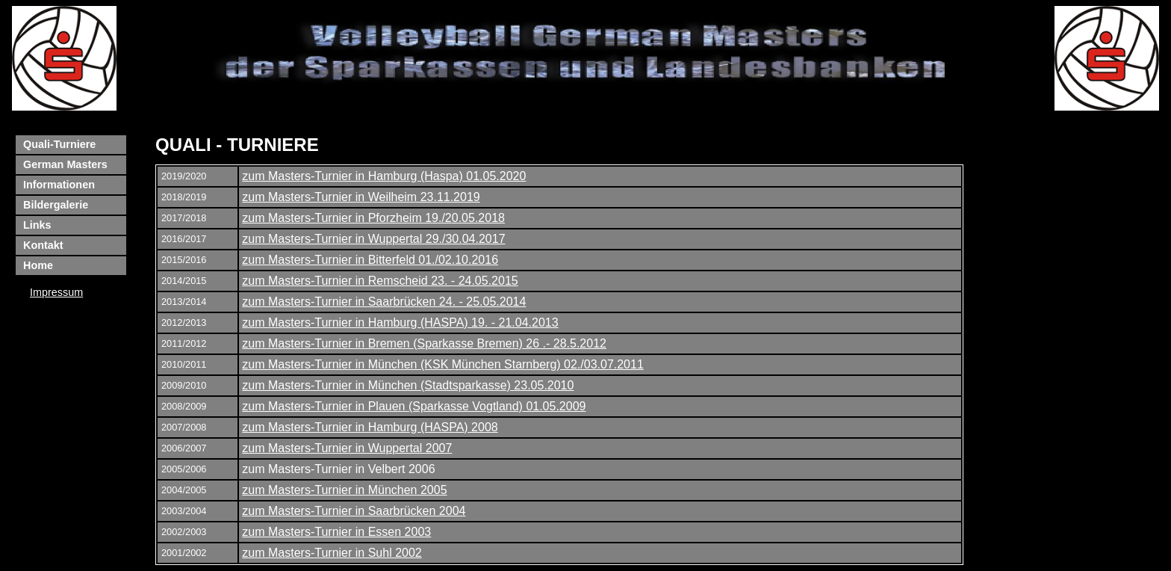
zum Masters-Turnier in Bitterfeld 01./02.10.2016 (370, 259)
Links (37, 225)
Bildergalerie (55, 205)
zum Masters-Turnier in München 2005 (344, 490)
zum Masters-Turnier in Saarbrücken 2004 (353, 510)
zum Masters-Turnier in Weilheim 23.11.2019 (360, 197)
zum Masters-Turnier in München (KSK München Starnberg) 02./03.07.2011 (442, 364)
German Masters (65, 164)
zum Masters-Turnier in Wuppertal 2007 (347, 448)
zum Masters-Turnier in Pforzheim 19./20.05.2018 (373, 218)
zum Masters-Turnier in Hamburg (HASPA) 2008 (369, 427)
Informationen (59, 185)
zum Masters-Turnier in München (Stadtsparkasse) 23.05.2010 (408, 385)
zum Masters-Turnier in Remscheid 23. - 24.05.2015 (380, 280)
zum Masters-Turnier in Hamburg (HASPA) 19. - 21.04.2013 (400, 322)
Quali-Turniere (59, 144)
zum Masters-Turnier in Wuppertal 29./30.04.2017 (373, 238)
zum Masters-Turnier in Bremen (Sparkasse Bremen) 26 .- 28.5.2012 (424, 343)
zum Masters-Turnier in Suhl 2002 (331, 552)
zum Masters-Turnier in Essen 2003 (336, 531)
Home (38, 265)
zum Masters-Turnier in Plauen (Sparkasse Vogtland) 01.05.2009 (414, 406)
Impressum (56, 292)
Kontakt (43, 245)
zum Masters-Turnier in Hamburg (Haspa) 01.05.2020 (384, 176)
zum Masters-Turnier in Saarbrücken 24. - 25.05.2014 (384, 301)
